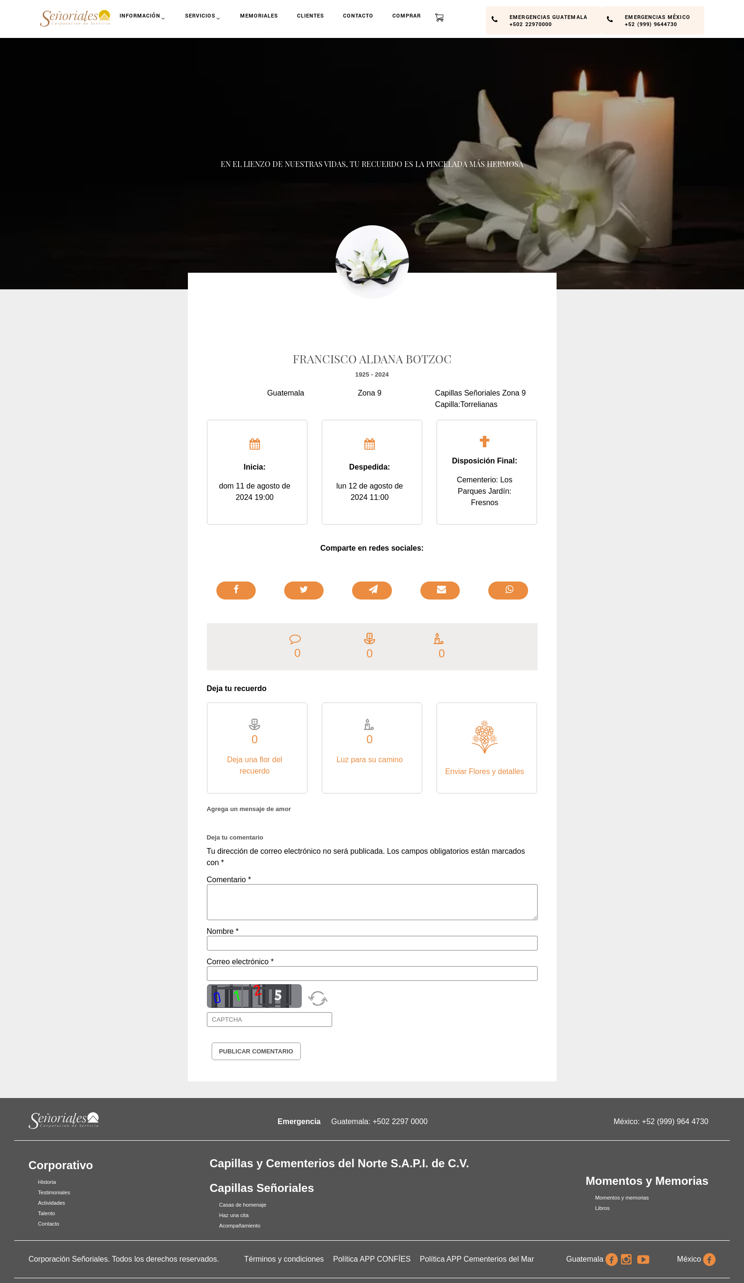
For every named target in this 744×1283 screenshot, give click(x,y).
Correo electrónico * (240, 962)
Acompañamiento (239, 1225)
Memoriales (259, 15)
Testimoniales (54, 1192)
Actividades (51, 1203)
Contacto (358, 15)
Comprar (406, 15)
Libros (602, 1208)
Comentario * (229, 880)
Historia (47, 1182)
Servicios (203, 19)
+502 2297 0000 (400, 1121)
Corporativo (60, 1165)
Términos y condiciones (284, 1259)
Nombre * (223, 931)
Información (143, 19)
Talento (46, 1213)
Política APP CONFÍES (371, 1259)
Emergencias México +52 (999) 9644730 (657, 20)
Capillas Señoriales (262, 1187)
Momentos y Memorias (647, 1180)
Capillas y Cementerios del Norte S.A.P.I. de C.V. (339, 1163)
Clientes (311, 15)
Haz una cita (234, 1215)
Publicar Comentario (256, 1051)
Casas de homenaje (243, 1205)
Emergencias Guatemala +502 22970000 (548, 20)
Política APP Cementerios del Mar (477, 1259)
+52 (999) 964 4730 (675, 1121)
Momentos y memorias (622, 1197)
